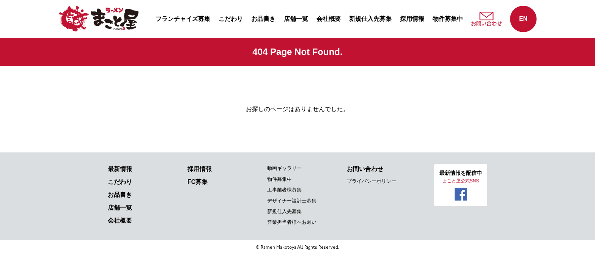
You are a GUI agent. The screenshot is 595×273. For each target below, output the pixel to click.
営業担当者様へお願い (291, 222)
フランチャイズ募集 (183, 19)
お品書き (263, 19)
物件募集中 (448, 19)
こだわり (231, 19)
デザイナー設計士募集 (291, 201)
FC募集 (197, 182)
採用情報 (412, 19)
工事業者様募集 (284, 190)
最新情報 (120, 169)
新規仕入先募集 (370, 19)
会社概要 (328, 19)
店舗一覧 (296, 19)
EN (523, 19)
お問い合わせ (365, 169)
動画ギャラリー (284, 168)
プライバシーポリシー (371, 181)
